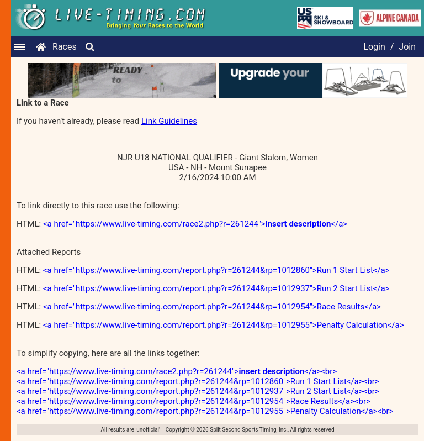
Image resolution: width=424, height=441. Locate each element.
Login (374, 46)
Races (64, 46)
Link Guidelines (169, 121)
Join (407, 46)
